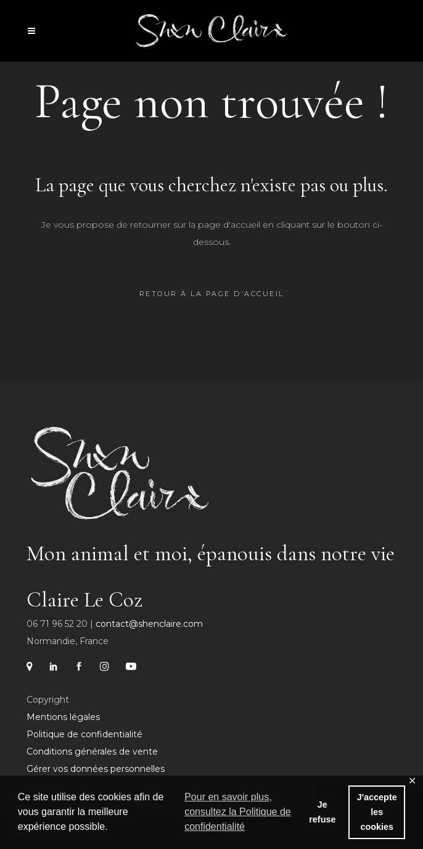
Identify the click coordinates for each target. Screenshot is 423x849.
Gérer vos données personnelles (96, 768)
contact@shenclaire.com (149, 623)
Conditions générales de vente (92, 751)
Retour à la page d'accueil (211, 293)
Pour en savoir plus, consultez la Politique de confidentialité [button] (237, 812)
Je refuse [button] (322, 812)
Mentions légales (63, 717)
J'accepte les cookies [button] (377, 812)
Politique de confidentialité (84, 734)
